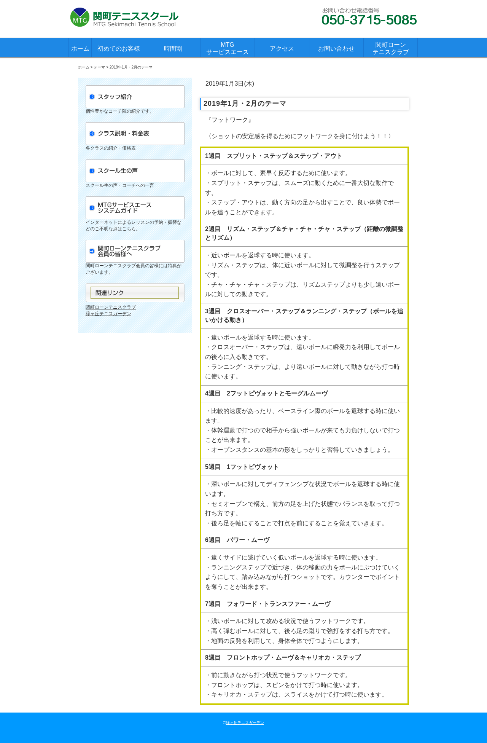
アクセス (282, 48)
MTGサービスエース (227, 48)
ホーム (80, 48)
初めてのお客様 (118, 48)
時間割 (173, 48)
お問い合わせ (336, 48)
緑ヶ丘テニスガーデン (108, 313)
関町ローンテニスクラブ (390, 48)
